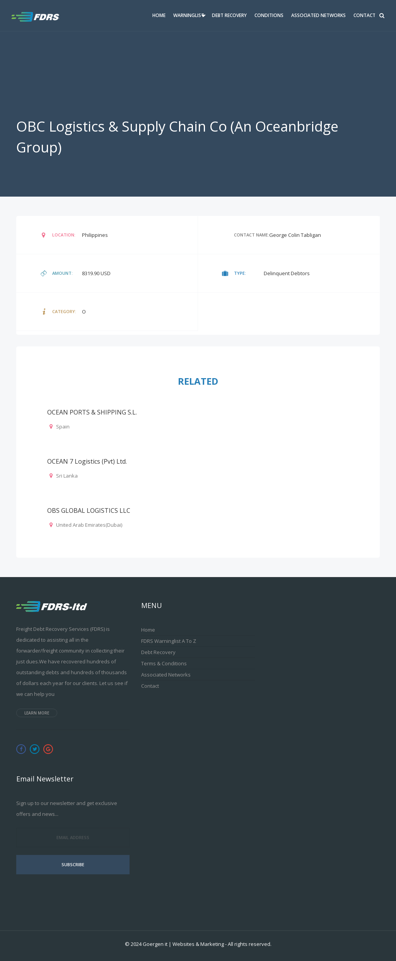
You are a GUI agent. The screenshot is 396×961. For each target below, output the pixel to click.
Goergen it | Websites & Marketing (183, 943)
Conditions (268, 15)
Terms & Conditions (164, 663)
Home (159, 15)
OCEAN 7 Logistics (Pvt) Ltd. (87, 461)
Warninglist (188, 15)
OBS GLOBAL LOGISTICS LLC (88, 510)
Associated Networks (318, 15)
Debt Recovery (229, 15)
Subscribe (72, 864)
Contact (364, 15)
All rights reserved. (249, 943)
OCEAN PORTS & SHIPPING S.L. (92, 412)
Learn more (36, 713)
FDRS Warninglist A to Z (168, 640)
